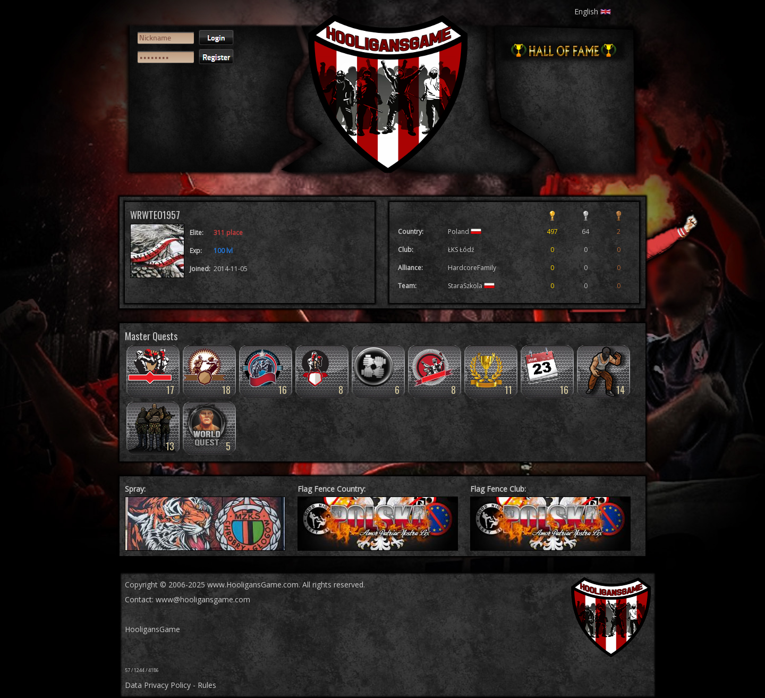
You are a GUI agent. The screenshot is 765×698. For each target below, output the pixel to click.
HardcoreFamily (472, 267)
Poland (464, 231)
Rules (207, 685)
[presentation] (176, 109)
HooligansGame (152, 629)
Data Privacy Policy (158, 685)
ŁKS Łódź (461, 249)
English (592, 11)
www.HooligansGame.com (253, 584)
